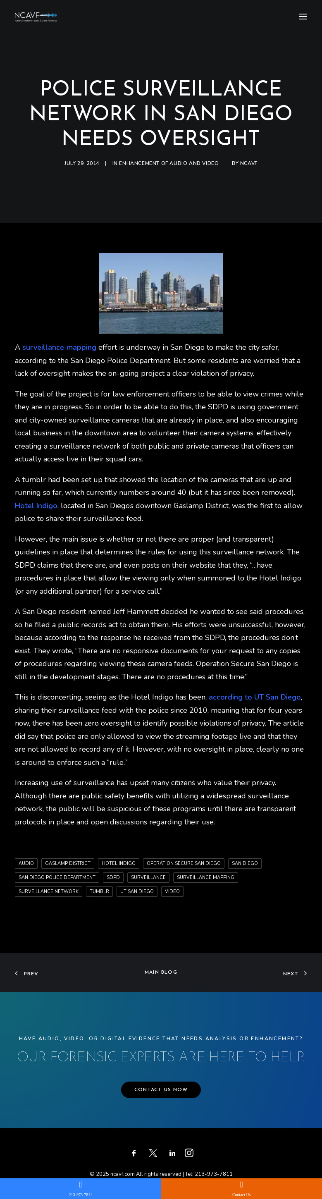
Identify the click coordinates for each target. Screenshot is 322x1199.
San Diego (245, 863)
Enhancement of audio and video (169, 163)
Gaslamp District (68, 863)
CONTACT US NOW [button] (161, 1089)
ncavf (249, 163)
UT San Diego (137, 892)
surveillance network (49, 892)
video (172, 892)
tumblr (99, 892)
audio (26, 863)
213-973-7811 (214, 1174)
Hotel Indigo (119, 863)
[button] (303, 16)
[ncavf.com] (37, 16)
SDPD (113, 877)
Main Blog (161, 972)
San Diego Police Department (57, 877)
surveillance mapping (205, 877)
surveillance (148, 877)
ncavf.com (122, 1174)
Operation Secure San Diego (184, 863)
